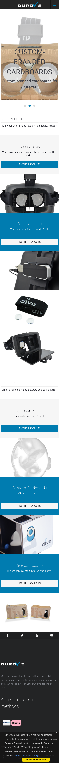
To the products (30, 164)
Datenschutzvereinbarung (25, 755)
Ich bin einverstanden (35, 759)
